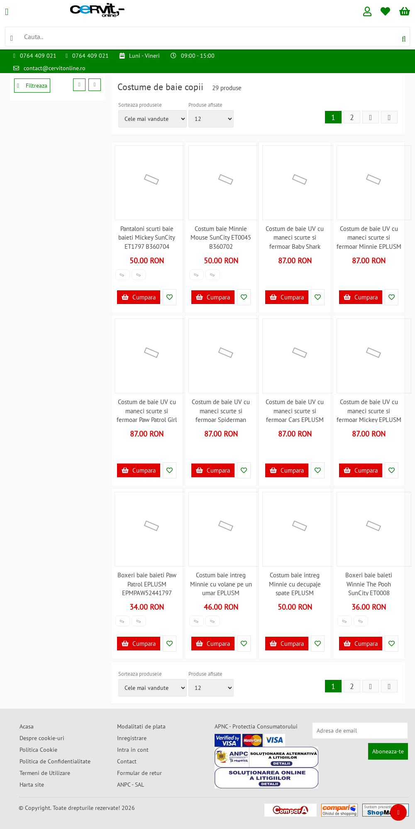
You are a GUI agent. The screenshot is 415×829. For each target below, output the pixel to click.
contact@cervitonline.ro (54, 68)
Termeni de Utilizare (45, 773)
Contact (127, 761)
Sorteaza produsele (140, 104)
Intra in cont (133, 749)
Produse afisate (205, 104)
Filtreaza (32, 85)
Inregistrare (131, 738)
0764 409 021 (38, 55)
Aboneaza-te (388, 751)
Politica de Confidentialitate (55, 761)
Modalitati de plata (141, 726)
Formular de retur (139, 773)
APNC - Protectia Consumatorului (256, 726)
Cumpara (139, 297)
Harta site (32, 784)
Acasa (27, 726)
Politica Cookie (38, 749)
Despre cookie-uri (42, 738)
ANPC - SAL (130, 784)
